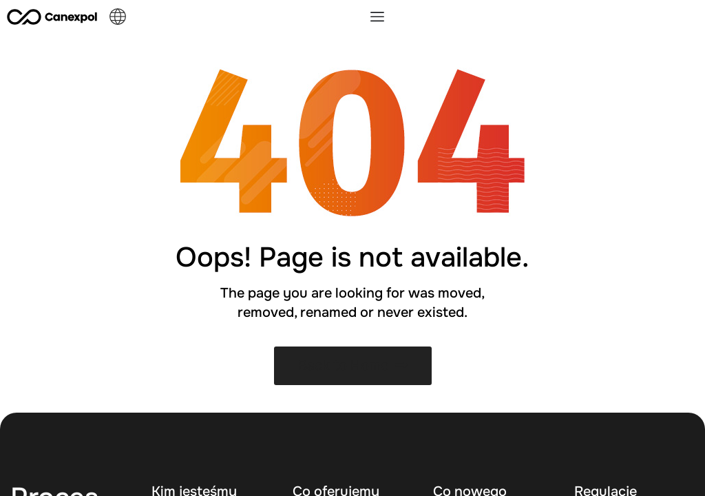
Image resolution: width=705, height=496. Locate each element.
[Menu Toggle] (377, 16)
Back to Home (353, 365)
